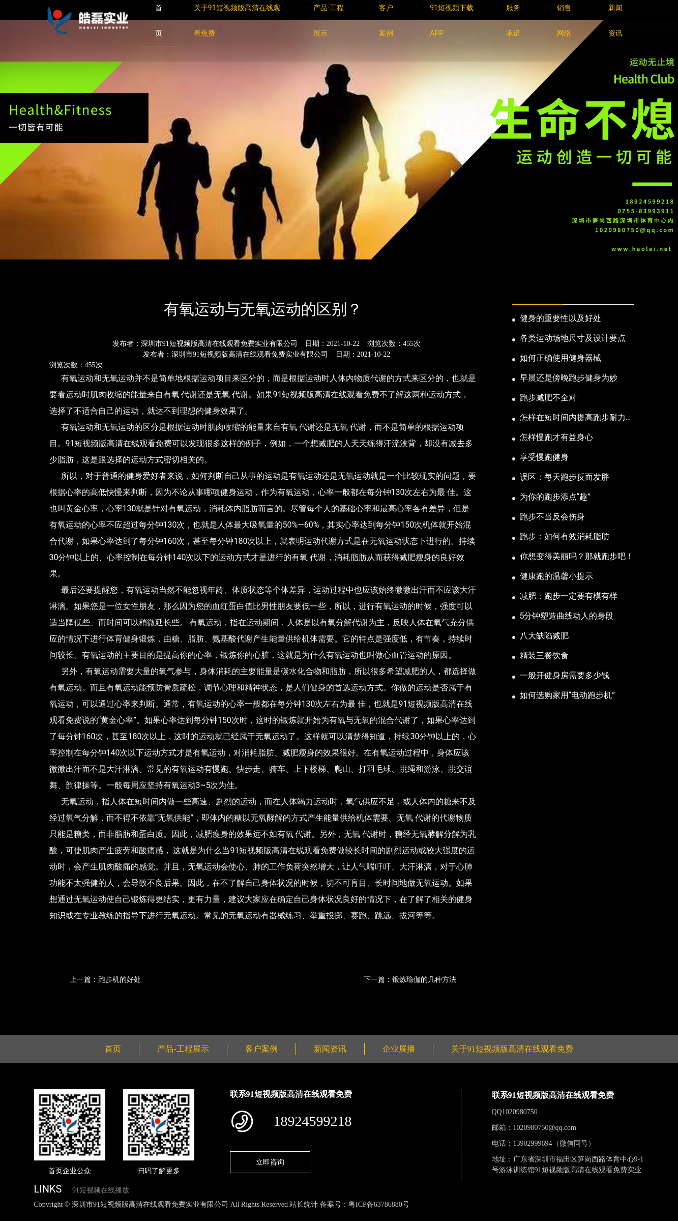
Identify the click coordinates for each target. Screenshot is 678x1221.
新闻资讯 (86, 281)
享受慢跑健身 (544, 457)
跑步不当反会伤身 (552, 516)
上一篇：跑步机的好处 (105, 979)
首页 (51, 281)
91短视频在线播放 (100, 1190)
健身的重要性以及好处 (560, 318)
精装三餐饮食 (544, 655)
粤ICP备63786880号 (378, 1204)
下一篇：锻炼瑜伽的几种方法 (410, 979)
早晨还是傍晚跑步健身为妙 (568, 378)
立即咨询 (270, 1162)
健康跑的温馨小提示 (556, 576)
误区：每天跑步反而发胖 (564, 477)
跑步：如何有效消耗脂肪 (564, 536)
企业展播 (398, 1048)
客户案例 (261, 1048)
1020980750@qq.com (545, 1127)
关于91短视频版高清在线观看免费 (512, 1048)
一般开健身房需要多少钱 (564, 675)
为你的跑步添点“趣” (555, 497)
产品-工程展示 (183, 1048)
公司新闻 (128, 281)
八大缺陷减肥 (544, 636)
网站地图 (15, 1215)
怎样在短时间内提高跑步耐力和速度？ (577, 418)
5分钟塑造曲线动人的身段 (567, 616)
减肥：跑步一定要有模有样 (568, 596)
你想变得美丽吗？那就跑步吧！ (577, 556)
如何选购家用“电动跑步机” (567, 695)
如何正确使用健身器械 (560, 358)
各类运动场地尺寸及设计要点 (573, 338)
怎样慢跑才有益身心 (556, 437)
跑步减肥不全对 (548, 397)
